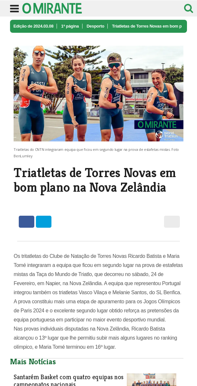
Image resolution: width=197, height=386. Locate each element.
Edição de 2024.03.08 (33, 26)
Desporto (95, 26)
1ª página (70, 26)
